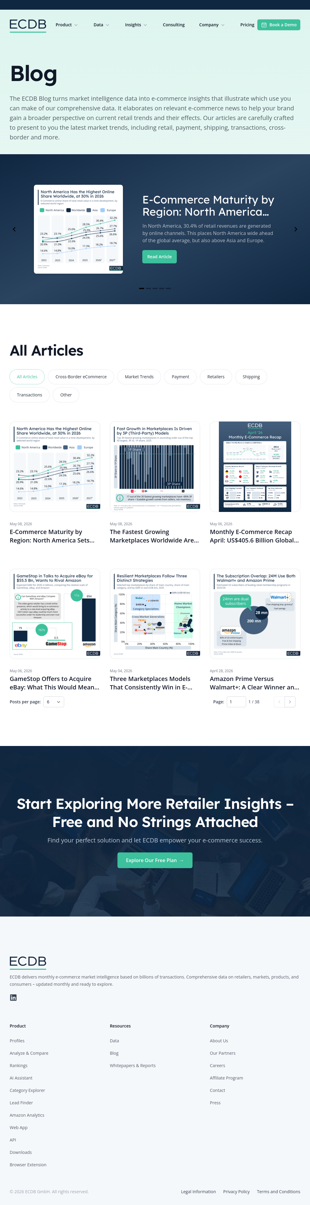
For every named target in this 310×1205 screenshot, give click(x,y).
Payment (180, 376)
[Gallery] (155, 229)
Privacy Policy (236, 1191)
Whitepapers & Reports (133, 1065)
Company (212, 25)
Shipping (251, 376)
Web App (19, 1127)
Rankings (19, 1065)
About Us (219, 1041)
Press (215, 1103)
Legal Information (198, 1191)
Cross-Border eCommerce (81, 376)
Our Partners (223, 1053)
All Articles (27, 376)
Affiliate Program (226, 1078)
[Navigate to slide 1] (141, 288)
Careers (217, 1065)
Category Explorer (27, 1090)
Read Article (159, 256)
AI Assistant (21, 1078)
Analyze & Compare (29, 1053)
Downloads (21, 1152)
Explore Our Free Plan (155, 860)
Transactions (29, 395)
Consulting (174, 25)
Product (67, 25)
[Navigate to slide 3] (155, 288)
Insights (136, 25)
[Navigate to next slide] (295, 229)
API (13, 1140)
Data (102, 25)
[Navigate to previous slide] (14, 229)
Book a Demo (279, 25)
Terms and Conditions (278, 1191)
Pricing (247, 25)
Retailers (216, 376)
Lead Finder (21, 1103)
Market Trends (139, 376)
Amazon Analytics (27, 1115)
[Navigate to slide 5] (168, 288)
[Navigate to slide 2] (148, 288)
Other (66, 395)
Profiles (17, 1041)
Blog (114, 1053)
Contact (217, 1090)
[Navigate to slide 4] (161, 288)
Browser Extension (28, 1165)
